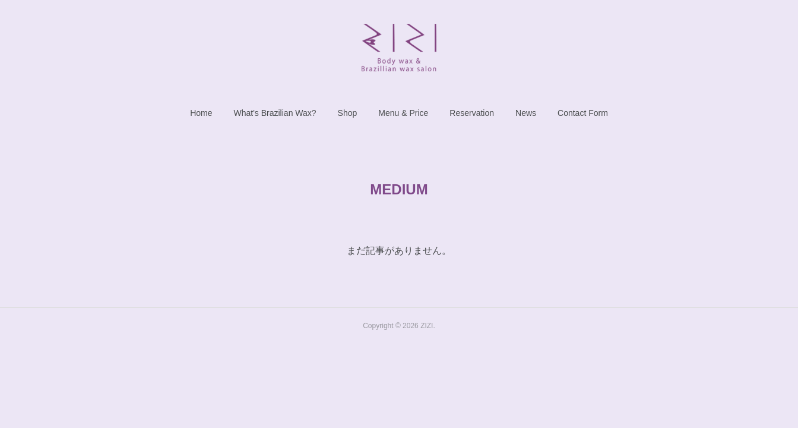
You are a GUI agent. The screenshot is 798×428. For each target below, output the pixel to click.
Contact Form (583, 113)
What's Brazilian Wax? (274, 113)
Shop (347, 113)
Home (201, 113)
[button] (201, 113)
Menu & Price (403, 113)
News (525, 113)
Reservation (471, 113)
